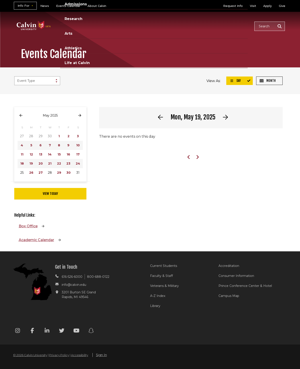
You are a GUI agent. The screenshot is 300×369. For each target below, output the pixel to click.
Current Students (163, 266)
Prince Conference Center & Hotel (245, 286)
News (44, 6)
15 (59, 154)
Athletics (205, 26)
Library (155, 306)
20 (41, 163)
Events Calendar (68, 6)
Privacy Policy (59, 355)
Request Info (233, 6)
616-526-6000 (72, 277)
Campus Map (228, 296)
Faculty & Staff (161, 276)
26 (31, 173)
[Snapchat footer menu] (91, 331)
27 (41, 173)
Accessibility (79, 355)
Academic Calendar (36, 240)
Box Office (28, 226)
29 (59, 173)
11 (22, 154)
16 (68, 154)
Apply (267, 6)
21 (49, 163)
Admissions (133, 26)
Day (235, 81)
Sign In (101, 355)
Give (282, 6)
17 (78, 154)
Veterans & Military (164, 286)
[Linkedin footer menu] (47, 331)
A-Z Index (157, 296)
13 (40, 154)
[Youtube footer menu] (76, 331)
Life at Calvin (235, 26)
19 (31, 163)
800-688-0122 (98, 277)
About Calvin (97, 6)
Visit (253, 6)
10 (78, 145)
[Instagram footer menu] (17, 331)
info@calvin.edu (74, 285)
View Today (50, 194)
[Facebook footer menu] (32, 331)
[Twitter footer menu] (61, 331)
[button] (269, 26)
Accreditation (228, 266)
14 (50, 154)
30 (68, 173)
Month (268, 81)
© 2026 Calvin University (30, 355)
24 (78, 163)
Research (162, 26)
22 (59, 163)
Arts (184, 26)
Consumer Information (236, 276)
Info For (23, 5)
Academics (102, 26)
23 (68, 163)
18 (22, 163)
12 (31, 154)
